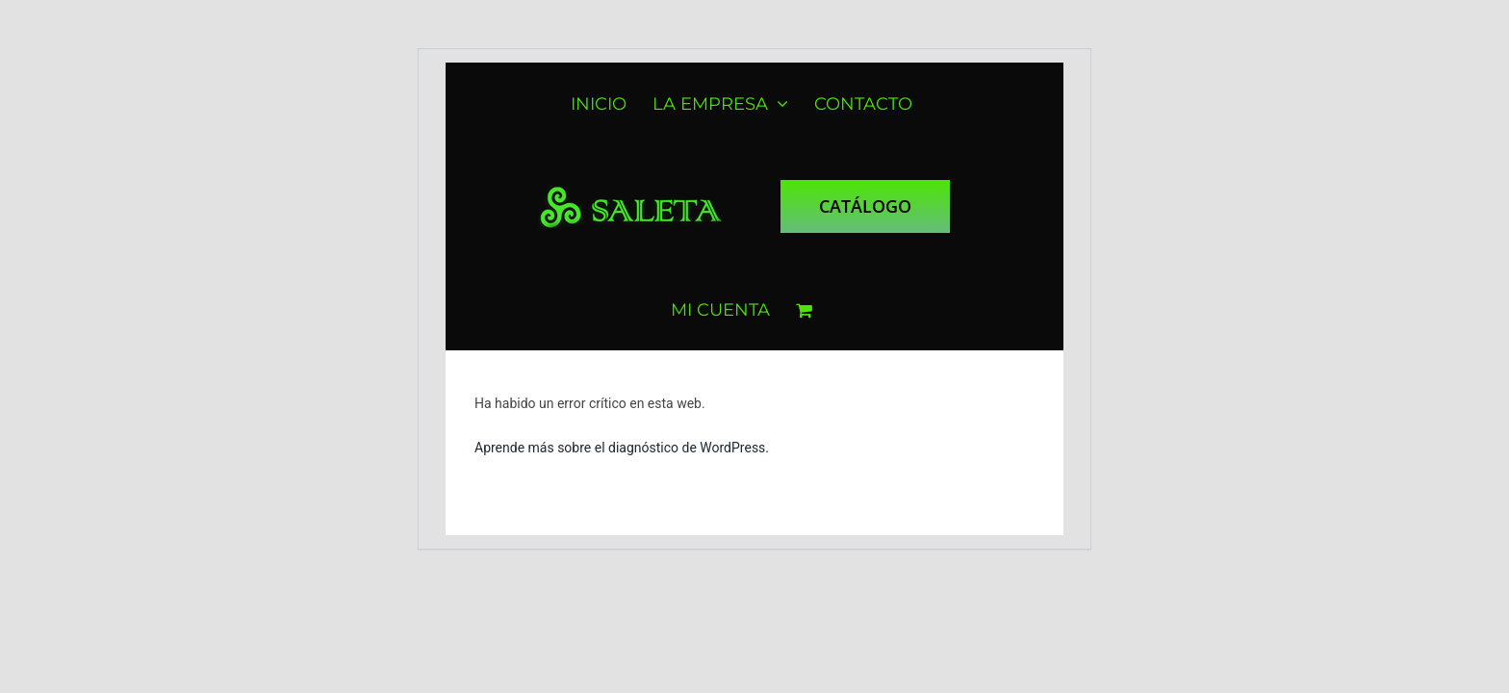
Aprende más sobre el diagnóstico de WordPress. (621, 447)
